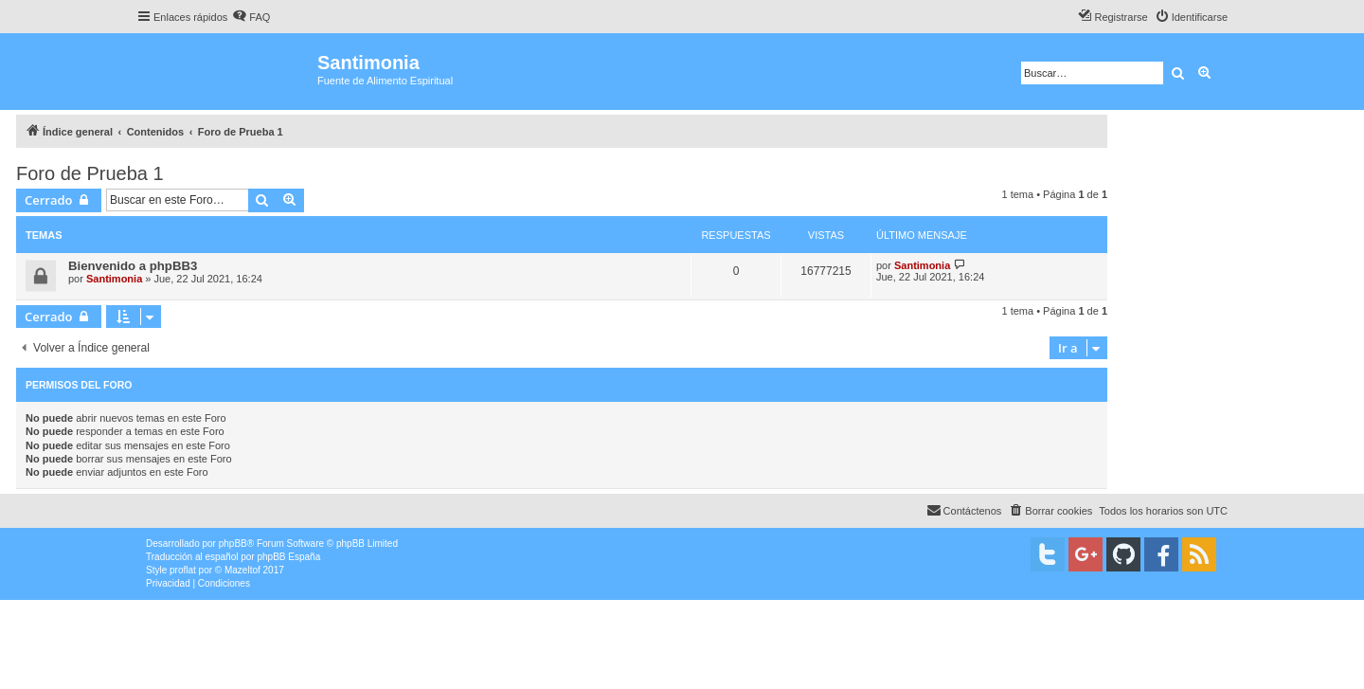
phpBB (233, 543)
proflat (183, 570)
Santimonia (114, 278)
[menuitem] (251, 17)
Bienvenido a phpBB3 (132, 266)
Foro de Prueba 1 (90, 173)
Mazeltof (242, 570)
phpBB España (288, 557)
